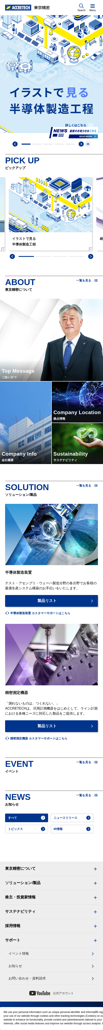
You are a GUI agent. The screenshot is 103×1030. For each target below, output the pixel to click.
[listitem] (37, 613)
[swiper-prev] (12, 256)
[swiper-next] (90, 256)
